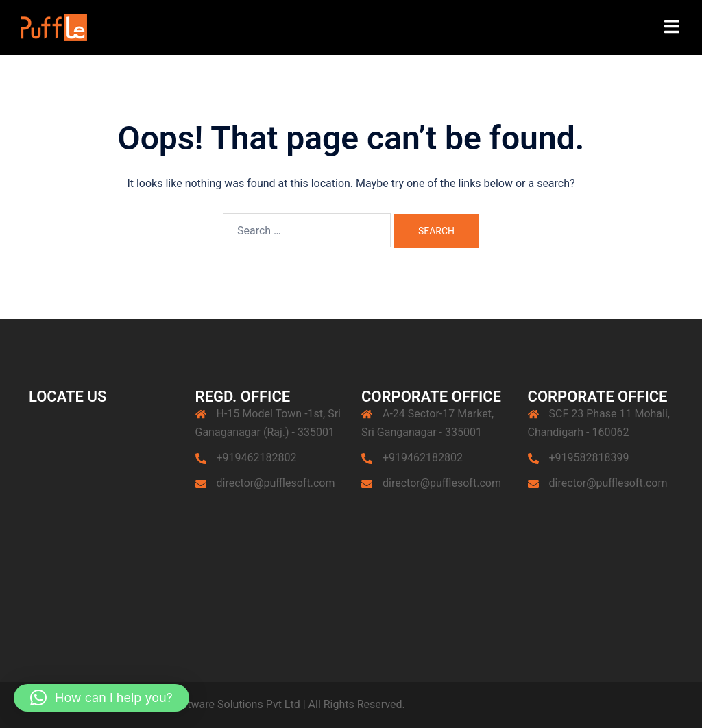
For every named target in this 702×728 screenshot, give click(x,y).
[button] (101, 698)
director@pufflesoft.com (276, 482)
